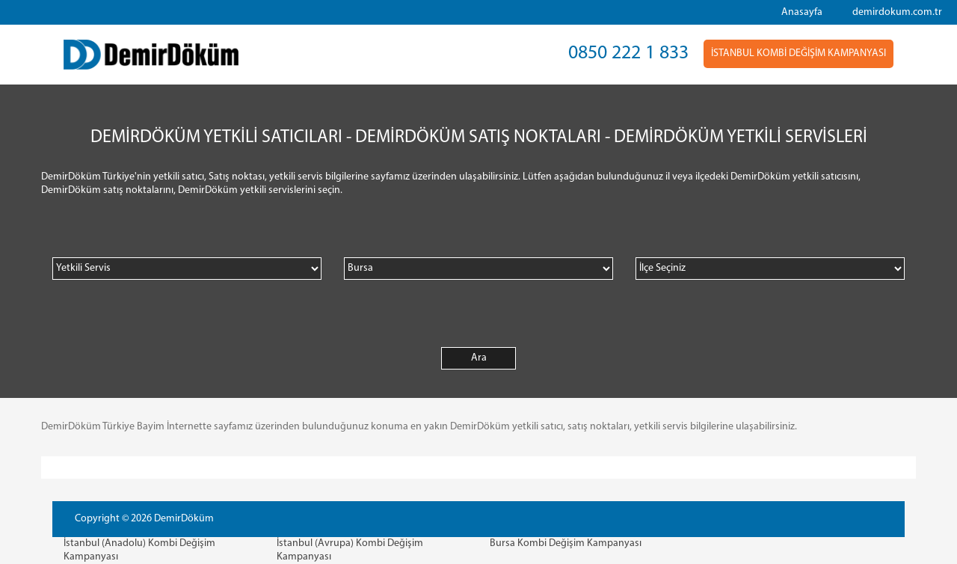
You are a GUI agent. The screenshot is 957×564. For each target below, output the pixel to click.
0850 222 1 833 (628, 53)
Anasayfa (801, 12)
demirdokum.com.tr (897, 12)
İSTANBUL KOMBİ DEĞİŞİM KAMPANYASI (798, 53)
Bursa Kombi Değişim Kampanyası (565, 543)
